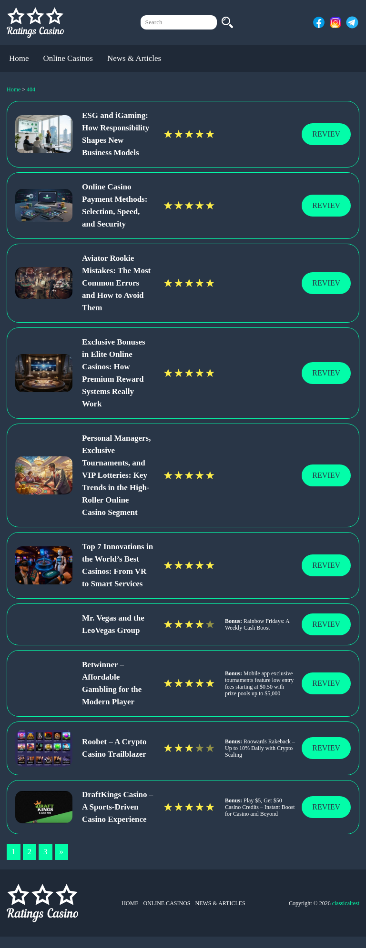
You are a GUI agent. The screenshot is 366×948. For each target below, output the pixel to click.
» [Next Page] (62, 851)
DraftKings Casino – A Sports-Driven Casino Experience (117, 807)
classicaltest (345, 903)
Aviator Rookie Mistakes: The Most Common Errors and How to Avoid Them (116, 283)
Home (19, 58)
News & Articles (134, 58)
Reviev (326, 134)
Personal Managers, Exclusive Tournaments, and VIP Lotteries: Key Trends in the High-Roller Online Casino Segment (116, 475)
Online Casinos (68, 58)
